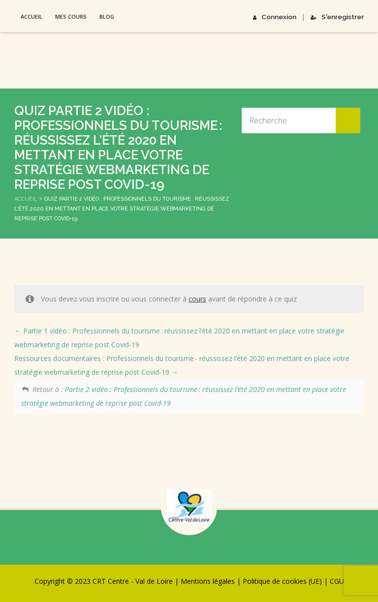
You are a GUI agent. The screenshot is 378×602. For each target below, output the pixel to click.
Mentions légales (208, 581)
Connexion (277, 16)
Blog (106, 16)
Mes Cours (71, 16)
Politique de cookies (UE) (282, 581)
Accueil (31, 16)
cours (197, 298)
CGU (337, 581)
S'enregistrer (338, 16)
